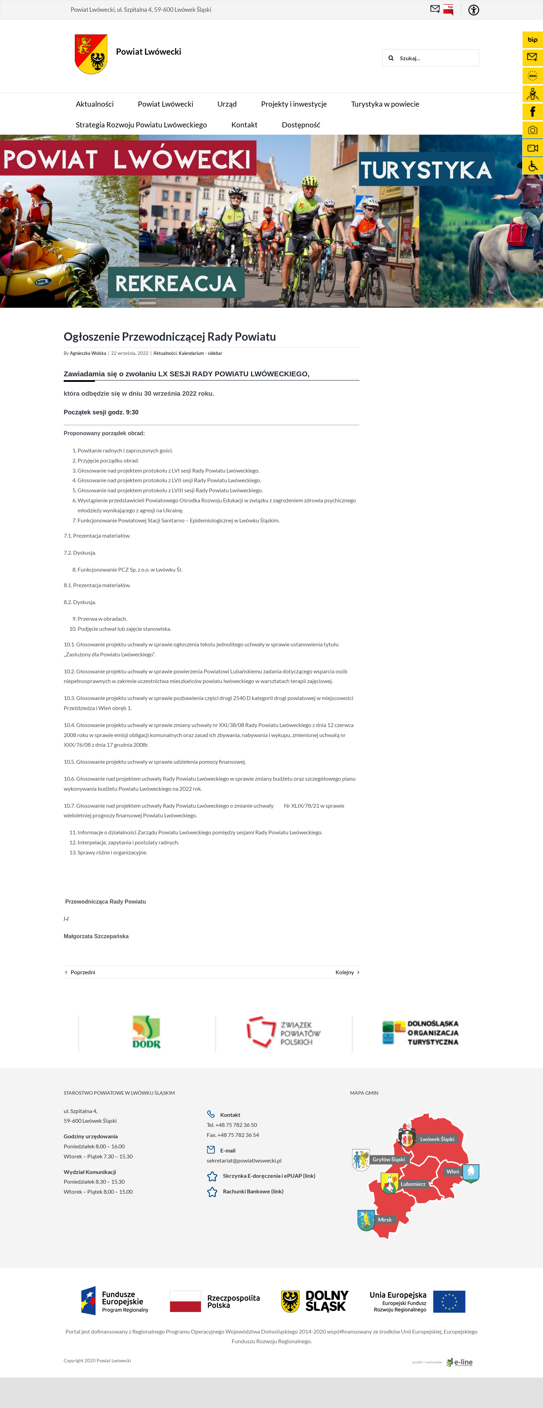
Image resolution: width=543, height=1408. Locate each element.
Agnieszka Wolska (88, 353)
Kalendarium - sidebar (200, 353)
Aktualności (165, 353)
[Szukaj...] (430, 57)
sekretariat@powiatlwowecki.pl (244, 1160)
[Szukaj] (391, 57)
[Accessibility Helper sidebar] (473, 10)
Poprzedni (83, 972)
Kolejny (345, 972)
